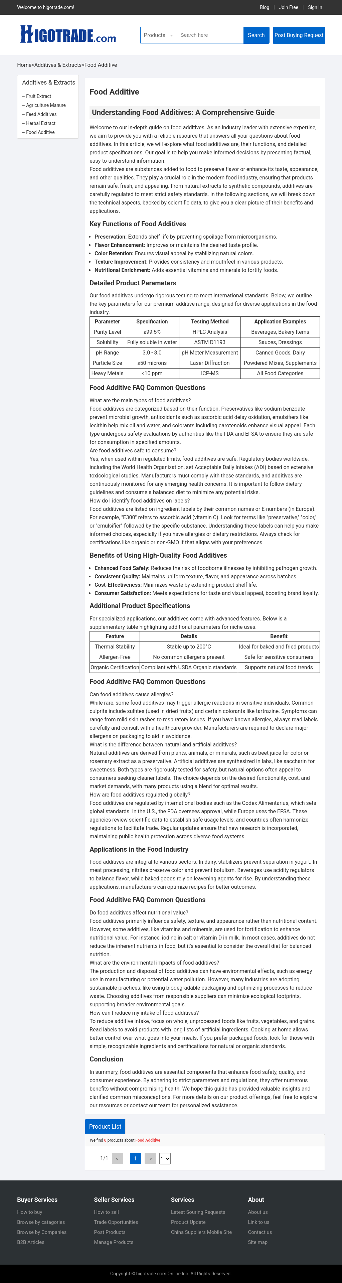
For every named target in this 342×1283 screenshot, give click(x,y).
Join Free (288, 7)
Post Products (110, 1232)
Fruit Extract (38, 96)
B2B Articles (30, 1242)
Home (24, 65)
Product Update (188, 1222)
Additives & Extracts (58, 65)
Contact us (260, 1232)
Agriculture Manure (46, 105)
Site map (258, 1242)
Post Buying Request (299, 35)
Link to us (258, 1222)
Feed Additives (41, 114)
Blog (264, 7)
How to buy (29, 1212)
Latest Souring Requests (198, 1212)
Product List (105, 1126)
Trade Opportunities (116, 1222)
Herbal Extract (40, 123)
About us (258, 1212)
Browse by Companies (41, 1232)
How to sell (106, 1212)
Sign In (315, 7)
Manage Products (114, 1242)
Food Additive (100, 65)
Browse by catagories (41, 1222)
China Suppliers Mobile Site (201, 1232)
